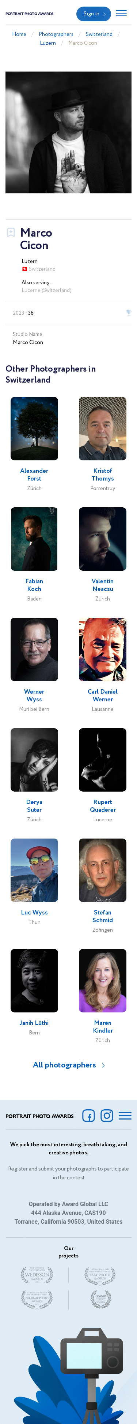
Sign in (91, 14)
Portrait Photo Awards (29, 13)
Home (19, 34)
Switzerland (99, 34)
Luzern (48, 43)
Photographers (56, 34)
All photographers (64, 1065)
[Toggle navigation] (121, 14)
